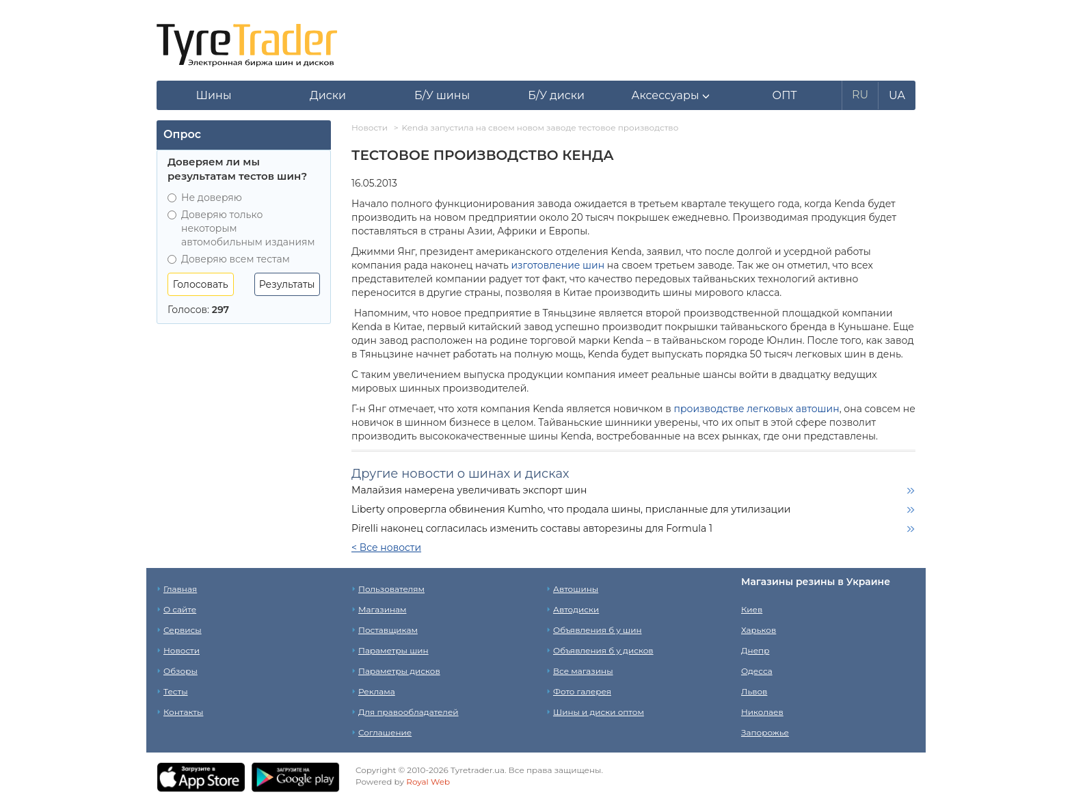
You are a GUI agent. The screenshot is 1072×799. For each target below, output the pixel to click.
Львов (754, 691)
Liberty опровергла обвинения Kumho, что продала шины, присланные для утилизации (570, 509)
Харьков (758, 630)
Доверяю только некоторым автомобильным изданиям (241, 228)
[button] (670, 95)
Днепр (755, 650)
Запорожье (765, 732)
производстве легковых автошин (757, 409)
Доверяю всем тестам (229, 259)
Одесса (757, 671)
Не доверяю (205, 197)
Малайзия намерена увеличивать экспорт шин (469, 490)
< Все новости (386, 547)
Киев (751, 609)
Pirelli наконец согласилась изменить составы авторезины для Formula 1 (531, 528)
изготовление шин (557, 265)
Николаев (762, 712)
